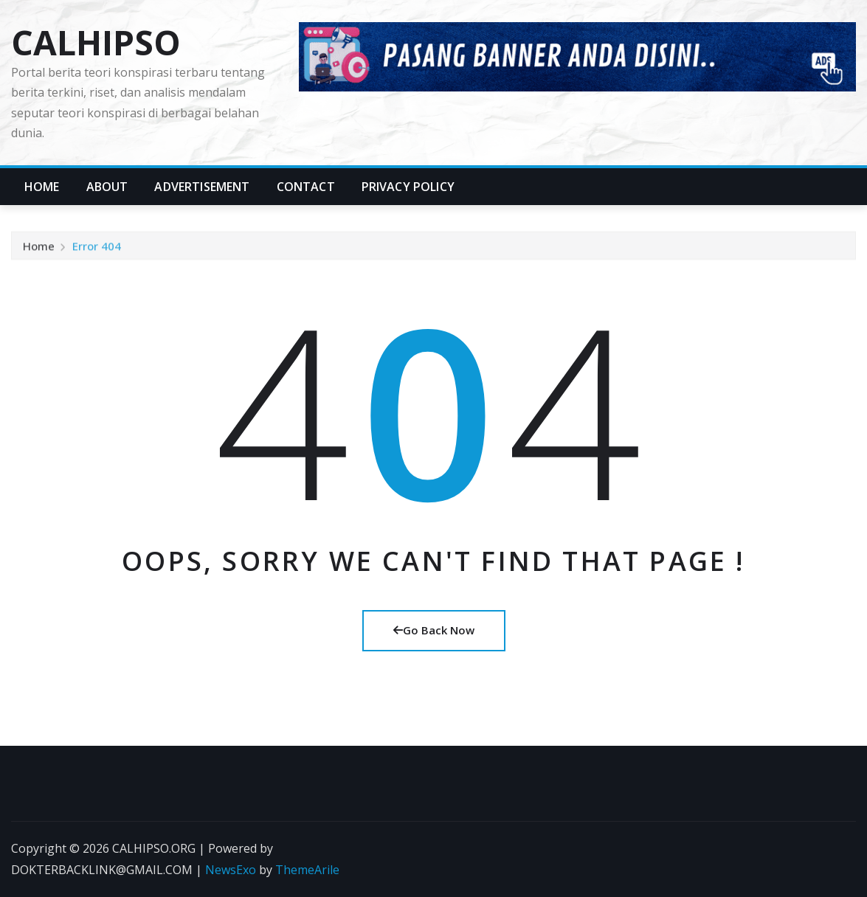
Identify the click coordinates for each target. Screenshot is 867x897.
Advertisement (201, 187)
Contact (306, 187)
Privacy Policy (408, 187)
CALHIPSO (96, 42)
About (107, 187)
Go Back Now (433, 630)
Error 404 (96, 248)
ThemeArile (307, 870)
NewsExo (230, 870)
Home (42, 187)
